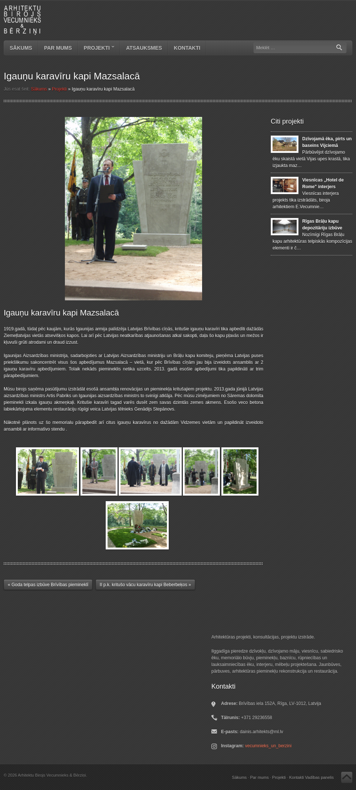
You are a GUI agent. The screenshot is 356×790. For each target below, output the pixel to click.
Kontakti (187, 48)
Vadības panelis (319, 777)
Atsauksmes (144, 48)
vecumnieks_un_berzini (268, 745)
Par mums (58, 48)
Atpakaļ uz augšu (346, 777)
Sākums (21, 48)
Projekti (96, 48)
